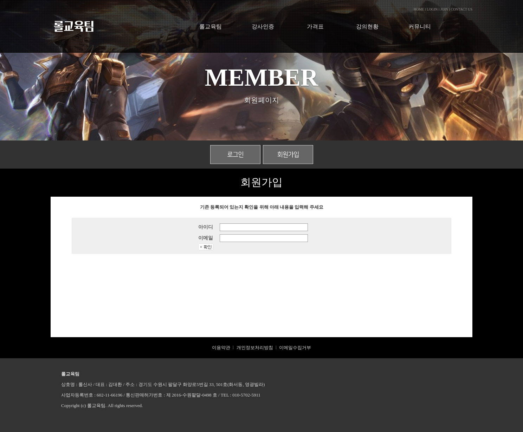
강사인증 (263, 27)
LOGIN (432, 9)
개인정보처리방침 (255, 347)
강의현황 (367, 27)
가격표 (315, 27)
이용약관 (221, 347)
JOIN (444, 9)
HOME (419, 9)
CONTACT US (461, 9)
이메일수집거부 (295, 347)
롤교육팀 (210, 27)
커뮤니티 (419, 27)
